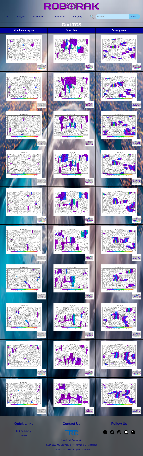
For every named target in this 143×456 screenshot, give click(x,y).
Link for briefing (23, 431)
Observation (39, 16)
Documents (59, 16)
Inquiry (24, 435)
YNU (48, 445)
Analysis (20, 16)
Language (78, 16)
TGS (5, 16)
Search (134, 16)
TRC (54, 445)
